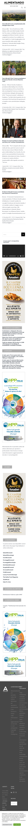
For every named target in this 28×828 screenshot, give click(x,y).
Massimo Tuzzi (14, 109)
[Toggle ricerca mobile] (22, 7)
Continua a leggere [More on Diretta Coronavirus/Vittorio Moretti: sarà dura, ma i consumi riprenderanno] (6, 171)
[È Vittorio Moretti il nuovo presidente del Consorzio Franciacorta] (14, 183)
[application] (13, 251)
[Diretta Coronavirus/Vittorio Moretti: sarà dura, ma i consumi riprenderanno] (14, 128)
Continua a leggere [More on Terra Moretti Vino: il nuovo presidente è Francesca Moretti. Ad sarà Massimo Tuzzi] (6, 112)
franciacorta (16, 219)
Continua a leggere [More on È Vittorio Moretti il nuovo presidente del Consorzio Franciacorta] (6, 222)
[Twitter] (16, 792)
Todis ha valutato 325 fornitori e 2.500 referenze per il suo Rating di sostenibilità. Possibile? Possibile (13, 344)
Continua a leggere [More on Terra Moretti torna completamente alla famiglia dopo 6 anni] (6, 54)
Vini (21, 49)
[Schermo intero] (23, 256)
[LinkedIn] (11, 792)
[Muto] (20, 256)
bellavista (4, 51)
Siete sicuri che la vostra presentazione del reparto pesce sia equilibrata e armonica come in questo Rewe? (13, 338)
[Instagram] (13, 792)
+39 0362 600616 (4, 807)
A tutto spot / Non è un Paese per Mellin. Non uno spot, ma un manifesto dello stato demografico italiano (13, 366)
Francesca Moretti (6, 109)
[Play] (4, 256)
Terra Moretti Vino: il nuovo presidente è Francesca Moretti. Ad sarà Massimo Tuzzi (14, 79)
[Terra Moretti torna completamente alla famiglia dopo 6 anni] (14, 15)
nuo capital (9, 51)
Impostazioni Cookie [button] (7, 824)
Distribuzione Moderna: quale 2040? (12, 594)
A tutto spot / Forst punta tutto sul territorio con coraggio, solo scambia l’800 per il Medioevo (13, 356)
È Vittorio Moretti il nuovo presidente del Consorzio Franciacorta (13, 192)
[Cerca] (23, 234)
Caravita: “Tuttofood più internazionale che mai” (14, 606)
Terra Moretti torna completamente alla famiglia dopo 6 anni (13, 24)
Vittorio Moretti (17, 53)
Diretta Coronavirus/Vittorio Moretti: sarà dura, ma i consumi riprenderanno (13, 141)
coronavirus (10, 168)
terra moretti (16, 51)
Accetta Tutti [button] (17, 824)
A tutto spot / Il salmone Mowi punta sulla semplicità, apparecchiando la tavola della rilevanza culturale (12, 361)
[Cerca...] (11, 234)
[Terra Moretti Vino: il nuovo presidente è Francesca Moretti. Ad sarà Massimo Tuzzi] (14, 68)
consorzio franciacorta (7, 219)
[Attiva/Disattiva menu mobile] (25, 7)
